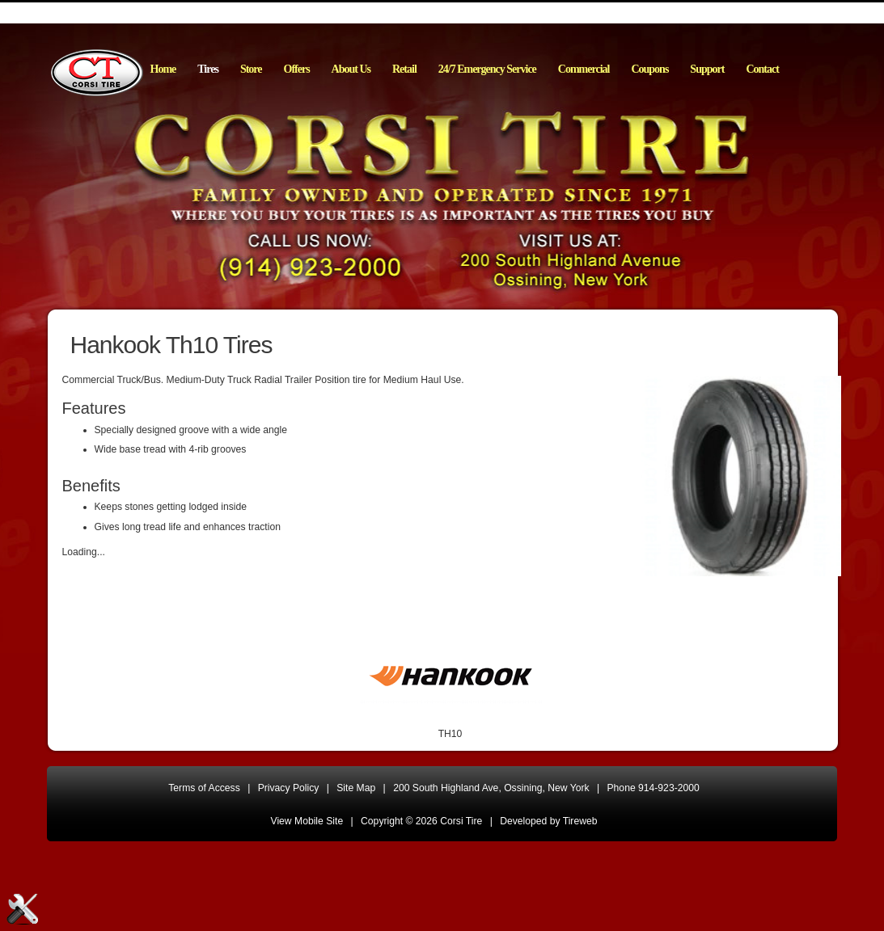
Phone (653, 788)
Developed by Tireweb (548, 821)
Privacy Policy (288, 788)
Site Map (355, 788)
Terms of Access (204, 788)
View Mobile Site (307, 821)
